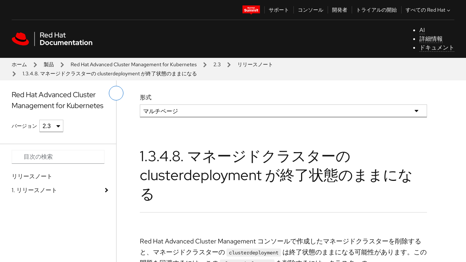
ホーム (19, 64)
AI (422, 30)
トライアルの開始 (376, 10)
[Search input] (58, 157)
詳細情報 (431, 39)
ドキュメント (436, 47)
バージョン (24, 126)
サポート (279, 10)
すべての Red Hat (429, 10)
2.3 (217, 64)
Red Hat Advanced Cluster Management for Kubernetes (134, 64)
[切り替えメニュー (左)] (116, 93)
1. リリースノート (34, 190)
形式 (145, 97)
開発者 (339, 10)
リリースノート (255, 64)
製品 (49, 64)
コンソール (310, 10)
